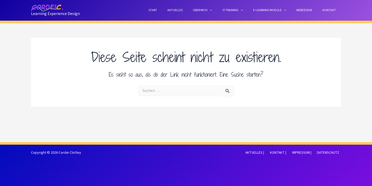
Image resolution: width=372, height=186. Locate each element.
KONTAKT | (283, 152)
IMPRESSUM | (305, 152)
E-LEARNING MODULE (280, 10)
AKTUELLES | (261, 152)
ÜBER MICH (221, 10)
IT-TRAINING (247, 10)
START (179, 10)
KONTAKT (331, 10)
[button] (228, 10)
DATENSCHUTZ (330, 152)
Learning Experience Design (55, 14)
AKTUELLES (197, 10)
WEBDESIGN (310, 10)
